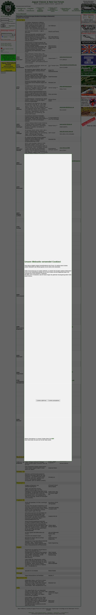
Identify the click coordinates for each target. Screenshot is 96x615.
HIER (52, 438)
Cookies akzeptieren (54, 400)
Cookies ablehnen (42, 400)
